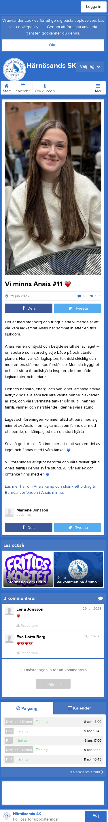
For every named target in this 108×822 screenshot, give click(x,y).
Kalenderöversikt (86, 772)
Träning (42, 721)
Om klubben (45, 87)
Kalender (23, 87)
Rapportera (27, 625)
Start (7, 87)
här (42, 27)
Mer (98, 87)
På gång (26, 708)
